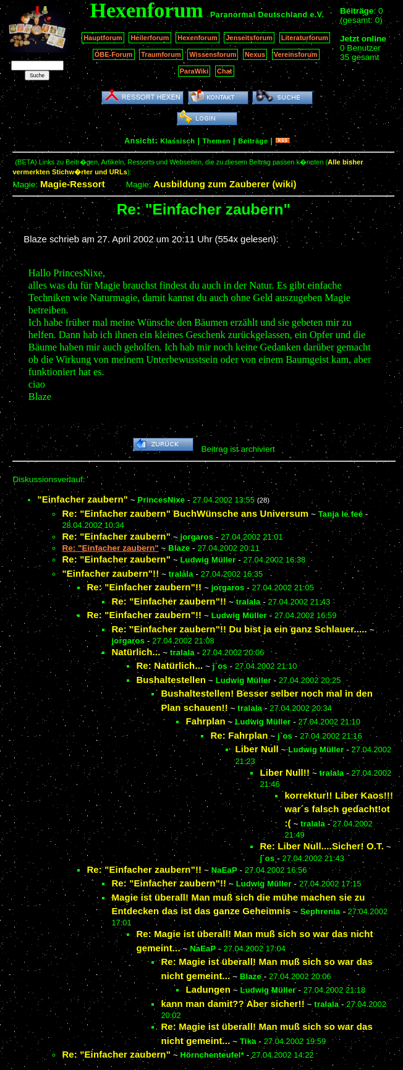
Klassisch (177, 141)
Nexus (255, 54)
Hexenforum (197, 37)
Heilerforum (149, 37)
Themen (217, 141)
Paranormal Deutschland (259, 15)
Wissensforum (212, 54)
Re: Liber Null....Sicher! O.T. (322, 846)
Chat (224, 71)
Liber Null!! (285, 772)
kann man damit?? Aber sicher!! (232, 1003)
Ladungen (208, 989)
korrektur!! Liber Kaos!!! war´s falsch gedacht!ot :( (338, 809)
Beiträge (253, 141)
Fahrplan (205, 721)
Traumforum (161, 54)
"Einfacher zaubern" (82, 499)
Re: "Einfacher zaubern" (116, 536)
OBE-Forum (114, 54)
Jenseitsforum (249, 37)
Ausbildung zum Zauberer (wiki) (224, 184)
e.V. (317, 15)
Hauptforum (102, 37)
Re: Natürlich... (169, 665)
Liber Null (256, 749)
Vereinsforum (296, 54)
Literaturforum (304, 37)
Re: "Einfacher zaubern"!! (144, 587)
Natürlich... (135, 652)
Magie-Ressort (72, 184)
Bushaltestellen (171, 679)
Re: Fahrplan (239, 735)
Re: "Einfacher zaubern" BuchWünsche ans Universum (185, 513)
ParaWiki (194, 71)
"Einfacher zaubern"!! (110, 573)
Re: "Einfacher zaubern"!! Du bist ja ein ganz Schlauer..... (239, 629)
